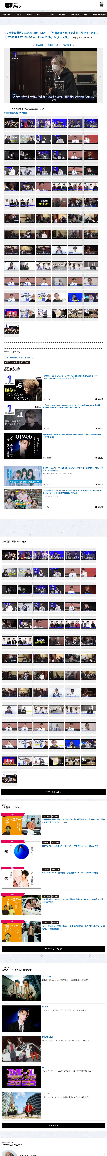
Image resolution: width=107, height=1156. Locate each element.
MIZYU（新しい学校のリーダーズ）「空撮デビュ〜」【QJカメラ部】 (71, 846)
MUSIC (18, 15)
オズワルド (46, 977)
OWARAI (6, 15)
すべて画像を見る (53, 792)
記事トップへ (53, 45)
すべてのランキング (53, 949)
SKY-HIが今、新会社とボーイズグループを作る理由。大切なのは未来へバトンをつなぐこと (72, 436)
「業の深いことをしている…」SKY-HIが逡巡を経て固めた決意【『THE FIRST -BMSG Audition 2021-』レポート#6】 (70, 377)
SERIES (62, 15)
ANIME (51, 15)
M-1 (43, 1068)
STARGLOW (47, 1037)
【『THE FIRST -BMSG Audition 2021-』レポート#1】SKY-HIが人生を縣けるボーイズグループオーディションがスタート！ (72, 406)
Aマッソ (45, 1094)
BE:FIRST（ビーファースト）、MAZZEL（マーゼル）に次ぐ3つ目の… (67, 1040)
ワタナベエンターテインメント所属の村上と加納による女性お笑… (66, 1097)
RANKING (75, 15)
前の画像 (40, 45)
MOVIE (29, 15)
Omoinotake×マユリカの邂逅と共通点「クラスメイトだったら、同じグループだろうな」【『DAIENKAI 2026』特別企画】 (72, 492)
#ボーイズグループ (12, 352)
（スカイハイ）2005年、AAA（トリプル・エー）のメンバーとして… (67, 1010)
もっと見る (53, 1125)
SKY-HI (45, 1007)
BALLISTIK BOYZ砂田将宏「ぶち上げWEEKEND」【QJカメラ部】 (70, 873)
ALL (85, 15)
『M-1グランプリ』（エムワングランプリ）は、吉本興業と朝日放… (66, 1071)
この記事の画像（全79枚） (16, 113)
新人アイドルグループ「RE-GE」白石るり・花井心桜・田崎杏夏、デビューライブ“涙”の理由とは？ (73, 469)
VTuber (40, 15)
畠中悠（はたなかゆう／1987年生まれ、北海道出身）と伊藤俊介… (66, 980)
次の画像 (67, 45)
